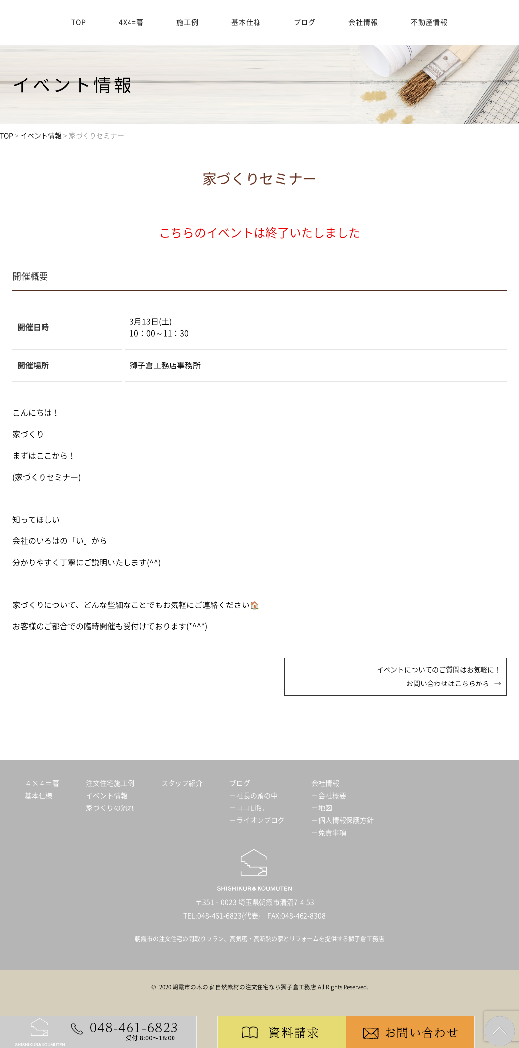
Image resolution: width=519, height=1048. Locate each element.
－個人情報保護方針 (342, 820)
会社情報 (363, 22)
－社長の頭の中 (253, 795)
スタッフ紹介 (182, 783)
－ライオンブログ (257, 820)
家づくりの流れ (110, 808)
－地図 (321, 808)
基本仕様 (246, 22)
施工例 (187, 22)
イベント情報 (107, 795)
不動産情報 (429, 22)
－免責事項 (328, 832)
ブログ (305, 22)
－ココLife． (249, 808)
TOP (78, 22)
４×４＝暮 (42, 783)
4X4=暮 (131, 22)
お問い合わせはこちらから (447, 683)
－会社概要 (328, 795)
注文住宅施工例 (110, 783)
